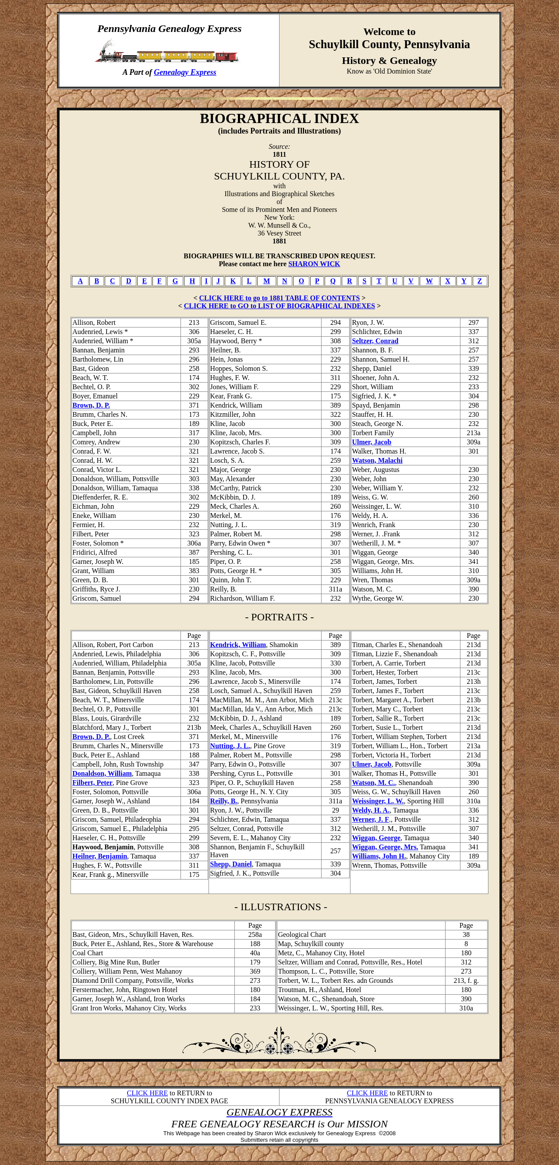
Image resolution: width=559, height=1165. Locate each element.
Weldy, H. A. (370, 810)
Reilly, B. (223, 801)
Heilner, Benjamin (99, 856)
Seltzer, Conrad (375, 341)
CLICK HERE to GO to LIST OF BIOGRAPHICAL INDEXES (279, 306)
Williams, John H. (379, 856)
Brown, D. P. (91, 405)
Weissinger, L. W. (377, 801)
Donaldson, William (101, 773)
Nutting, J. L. (230, 746)
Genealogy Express (185, 72)
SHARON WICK (314, 263)
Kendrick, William (238, 644)
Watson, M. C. (373, 782)
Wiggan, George (376, 837)
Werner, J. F (370, 819)
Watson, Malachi (377, 460)
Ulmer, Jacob (371, 442)
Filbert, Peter (92, 782)
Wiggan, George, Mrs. (385, 847)
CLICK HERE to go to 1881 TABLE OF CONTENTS (279, 298)
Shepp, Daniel (231, 864)
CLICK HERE (147, 1093)
